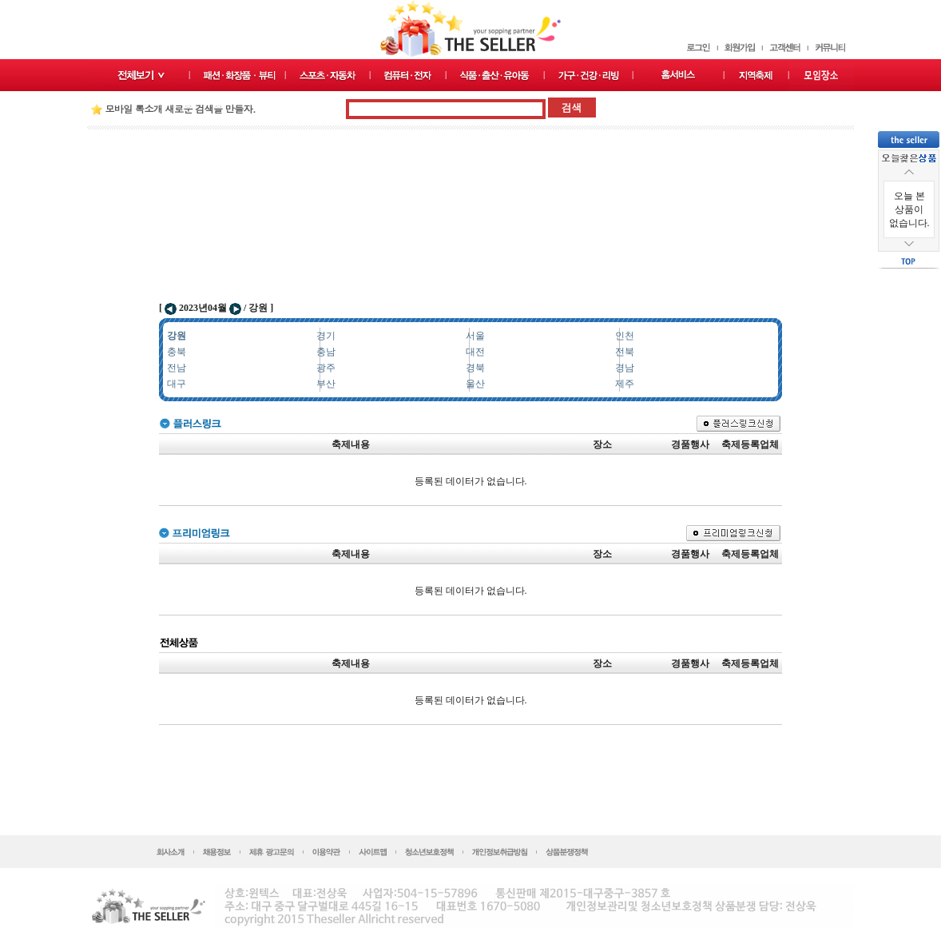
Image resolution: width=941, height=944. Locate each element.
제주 (624, 383)
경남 (624, 367)
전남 (176, 367)
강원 (176, 335)
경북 (475, 367)
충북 (176, 351)
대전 (475, 351)
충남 (326, 351)
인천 (624, 335)
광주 (326, 367)
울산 (475, 383)
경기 (326, 335)
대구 (176, 383)
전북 (624, 351)
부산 (326, 383)
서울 (475, 335)
